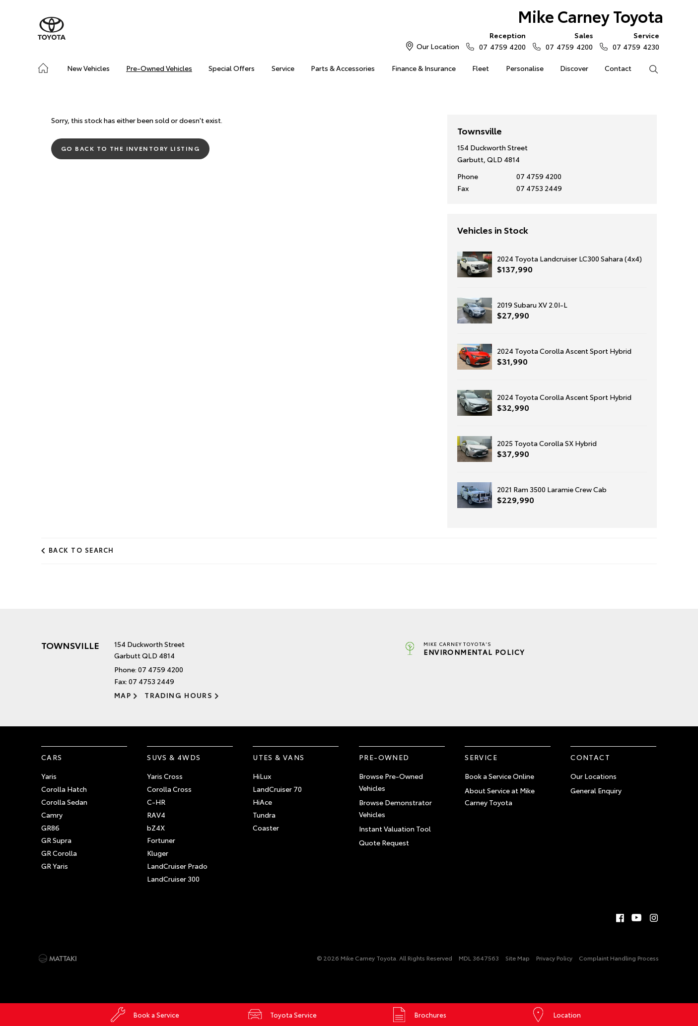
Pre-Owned (384, 757)
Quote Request (384, 842)
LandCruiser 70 (277, 789)
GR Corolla (59, 853)
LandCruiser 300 (173, 879)
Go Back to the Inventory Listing (130, 148)
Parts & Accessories (343, 68)
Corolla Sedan (64, 802)
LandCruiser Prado (177, 866)
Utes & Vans (278, 757)
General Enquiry (596, 790)
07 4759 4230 (633, 41)
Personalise (525, 68)
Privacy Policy (554, 958)
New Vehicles (88, 68)
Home (42, 66)
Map (122, 695)
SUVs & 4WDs (174, 757)
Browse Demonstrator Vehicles (395, 808)
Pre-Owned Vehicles (159, 68)
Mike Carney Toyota (590, 15)
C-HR (156, 802)
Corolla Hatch (64, 789)
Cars (52, 757)
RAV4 (156, 815)
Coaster (266, 828)
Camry (52, 815)
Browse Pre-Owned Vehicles (391, 782)
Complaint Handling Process (619, 958)
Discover (574, 68)
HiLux (262, 776)
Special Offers (232, 68)
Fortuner (161, 840)
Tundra (264, 815)
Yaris (49, 776)
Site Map (517, 958)
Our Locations (593, 776)
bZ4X (156, 828)
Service (283, 68)
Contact (618, 68)
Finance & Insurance (424, 68)
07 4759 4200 (500, 41)
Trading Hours (178, 695)
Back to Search (81, 549)
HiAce (262, 802)
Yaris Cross (165, 776)
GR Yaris (54, 866)
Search (649, 68)
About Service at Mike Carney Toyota (500, 796)
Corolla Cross (169, 789)
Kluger (157, 853)
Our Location (438, 46)
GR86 (50, 828)
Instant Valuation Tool (395, 829)
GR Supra (56, 840)
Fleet (480, 68)
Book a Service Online (499, 776)
